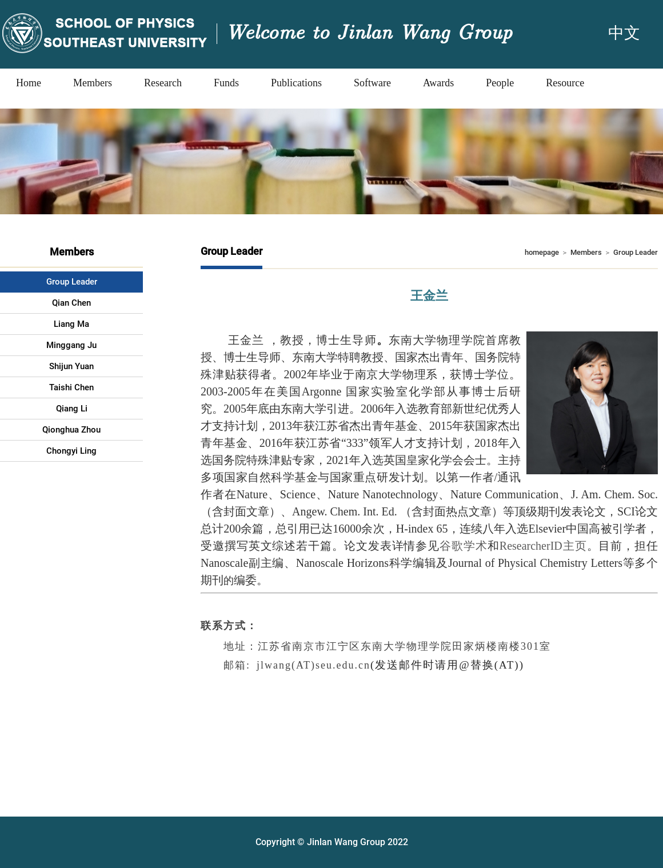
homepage (542, 252)
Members (586, 252)
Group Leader (635, 252)
